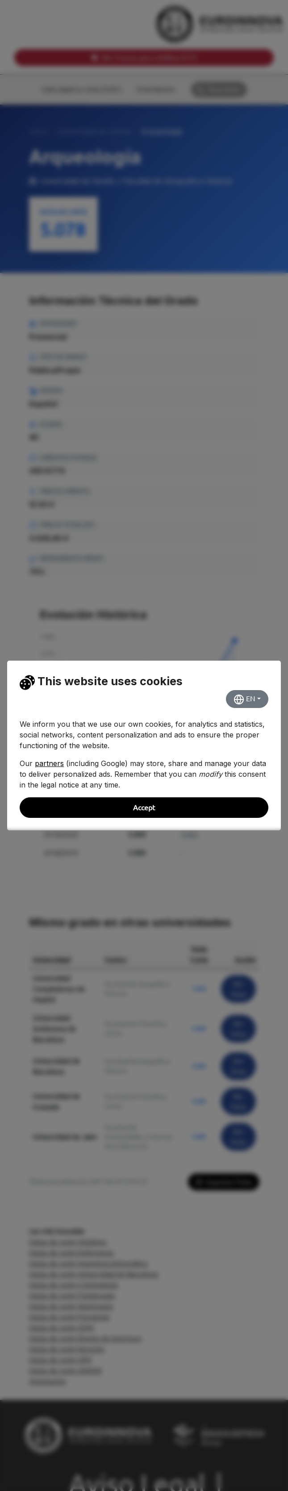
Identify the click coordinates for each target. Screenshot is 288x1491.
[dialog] (144, 745)
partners (49, 763)
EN (244, 699)
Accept (144, 808)
